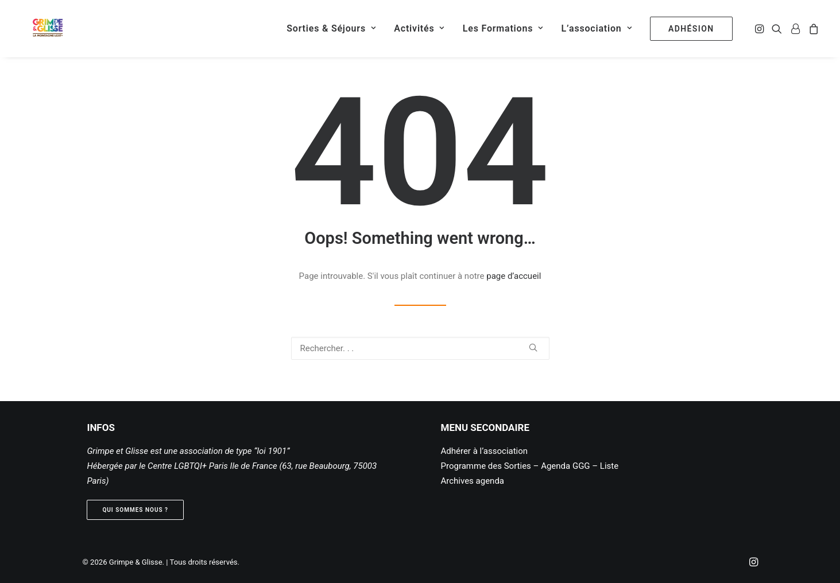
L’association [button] (597, 28)
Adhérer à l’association (484, 451)
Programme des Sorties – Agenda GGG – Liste (530, 466)
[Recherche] (420, 348)
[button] (760, 28)
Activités (419, 28)
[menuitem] (331, 28)
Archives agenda (473, 481)
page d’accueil (513, 276)
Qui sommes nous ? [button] (135, 510)
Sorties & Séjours (331, 28)
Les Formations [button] (503, 28)
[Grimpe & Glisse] (39, 28)
